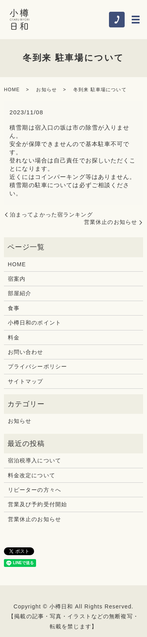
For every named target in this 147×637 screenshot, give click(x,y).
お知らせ (46, 89)
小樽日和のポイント (34, 322)
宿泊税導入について (34, 460)
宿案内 (16, 279)
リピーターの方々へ (34, 490)
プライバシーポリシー (37, 366)
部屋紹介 (19, 293)
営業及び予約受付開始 (37, 504)
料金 (14, 337)
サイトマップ (26, 381)
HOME (12, 89)
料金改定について (31, 475)
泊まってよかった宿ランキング (51, 214)
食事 (14, 308)
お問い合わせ (26, 352)
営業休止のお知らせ (110, 222)
